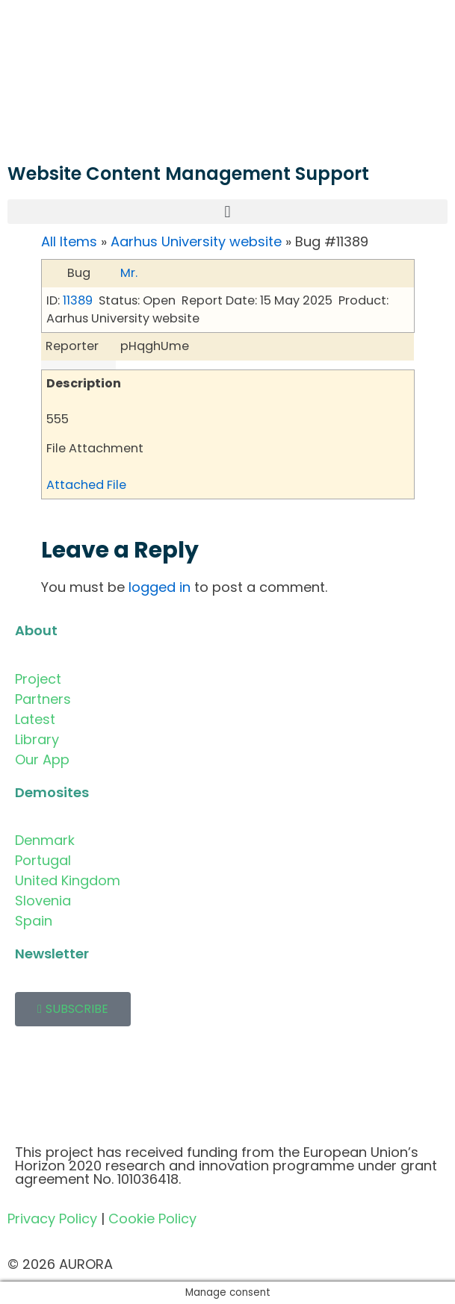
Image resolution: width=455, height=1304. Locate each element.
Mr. (128, 272)
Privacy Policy (52, 1218)
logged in (160, 587)
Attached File (86, 484)
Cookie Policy (152, 1218)
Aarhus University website (196, 241)
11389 (78, 300)
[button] (227, 211)
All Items (69, 241)
